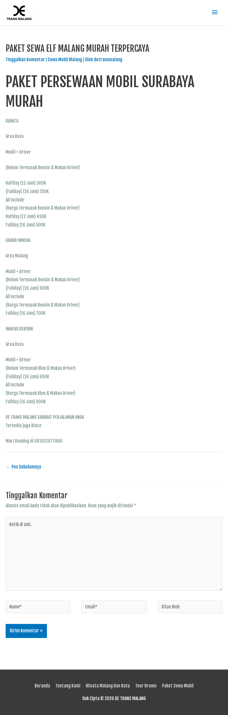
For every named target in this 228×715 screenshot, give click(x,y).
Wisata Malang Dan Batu (108, 686)
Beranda (42, 686)
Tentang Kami (67, 686)
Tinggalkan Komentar (25, 59)
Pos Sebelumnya (23, 467)
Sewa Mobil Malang (65, 59)
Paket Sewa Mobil (178, 686)
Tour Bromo (146, 686)
